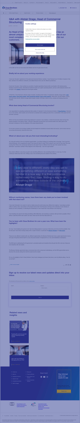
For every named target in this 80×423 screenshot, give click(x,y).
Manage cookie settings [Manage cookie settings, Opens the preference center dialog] (40, 52)
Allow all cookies (40, 45)
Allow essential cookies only (40, 49)
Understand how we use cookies (32, 39)
